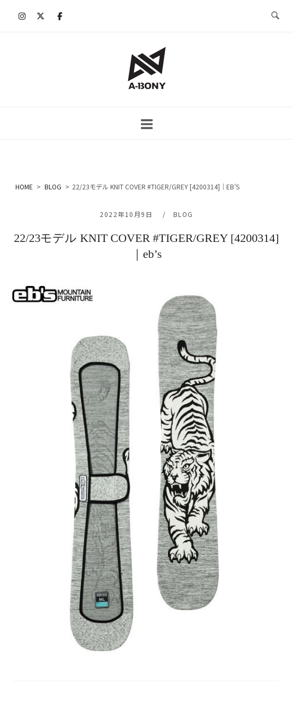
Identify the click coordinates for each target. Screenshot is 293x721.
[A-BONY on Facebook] (59, 15)
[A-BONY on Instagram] (22, 15)
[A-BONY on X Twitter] (41, 15)
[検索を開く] (275, 16)
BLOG (183, 214)
